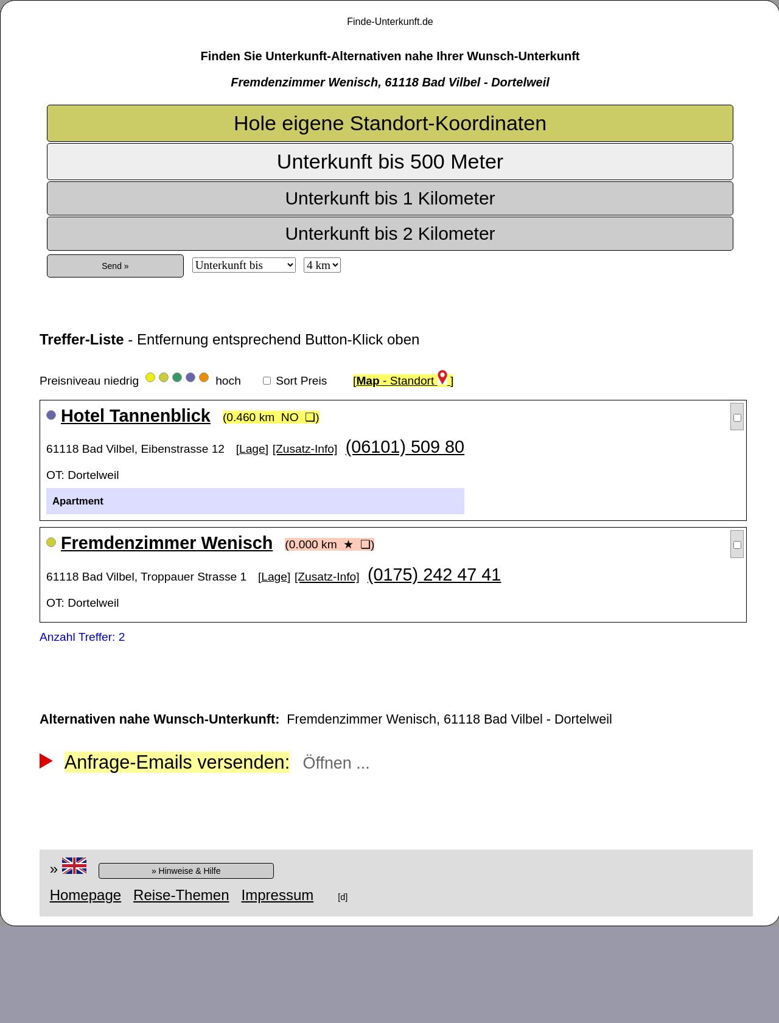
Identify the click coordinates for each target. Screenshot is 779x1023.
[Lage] (252, 448)
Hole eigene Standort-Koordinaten (390, 122)
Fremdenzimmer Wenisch (167, 543)
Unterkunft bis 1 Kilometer (390, 198)
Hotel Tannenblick (136, 415)
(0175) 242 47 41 (434, 574)
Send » (115, 266)
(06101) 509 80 (405, 446)
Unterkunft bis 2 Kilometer (390, 233)
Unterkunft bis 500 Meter (390, 161)
